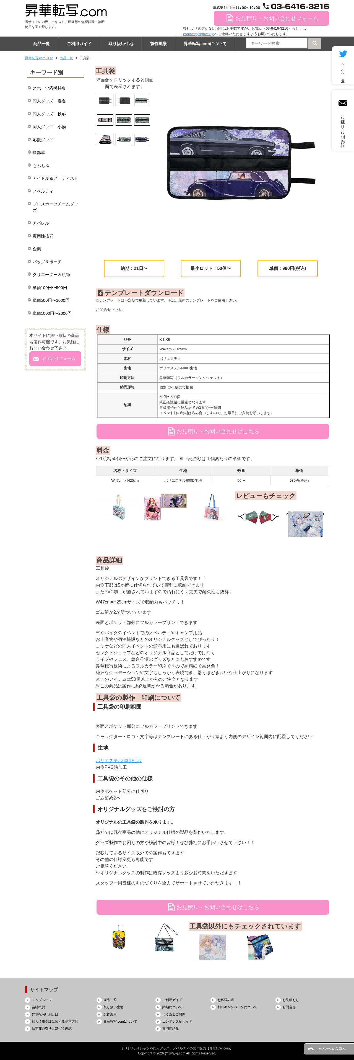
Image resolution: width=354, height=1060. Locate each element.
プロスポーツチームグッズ (55, 207)
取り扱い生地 (120, 43)
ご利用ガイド (79, 43)
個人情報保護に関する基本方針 (55, 1021)
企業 (37, 248)
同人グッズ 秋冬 (49, 114)
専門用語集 (170, 1029)
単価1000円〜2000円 (52, 313)
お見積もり (290, 1000)
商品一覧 (41, 43)
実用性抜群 (43, 236)
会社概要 (38, 1007)
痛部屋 (39, 152)
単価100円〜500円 (50, 287)
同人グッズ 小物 (49, 126)
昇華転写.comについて (205, 43)
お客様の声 (225, 1000)
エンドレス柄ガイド (177, 1021)
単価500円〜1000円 (51, 300)
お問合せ (289, 1007)
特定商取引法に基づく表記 (52, 1029)
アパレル (41, 223)
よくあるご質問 (174, 1014)
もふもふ (41, 165)
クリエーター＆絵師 (51, 274)
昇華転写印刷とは (45, 1014)
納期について (172, 1007)
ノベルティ (43, 191)
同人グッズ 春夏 (49, 101)
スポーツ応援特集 (49, 88)
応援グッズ (43, 139)
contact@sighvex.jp (198, 34)
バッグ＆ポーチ (47, 261)
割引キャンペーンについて (237, 1007)
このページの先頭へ (330, 1049)
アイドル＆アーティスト (55, 178)
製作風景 (158, 43)
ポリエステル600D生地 (119, 760)
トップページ (42, 1000)
